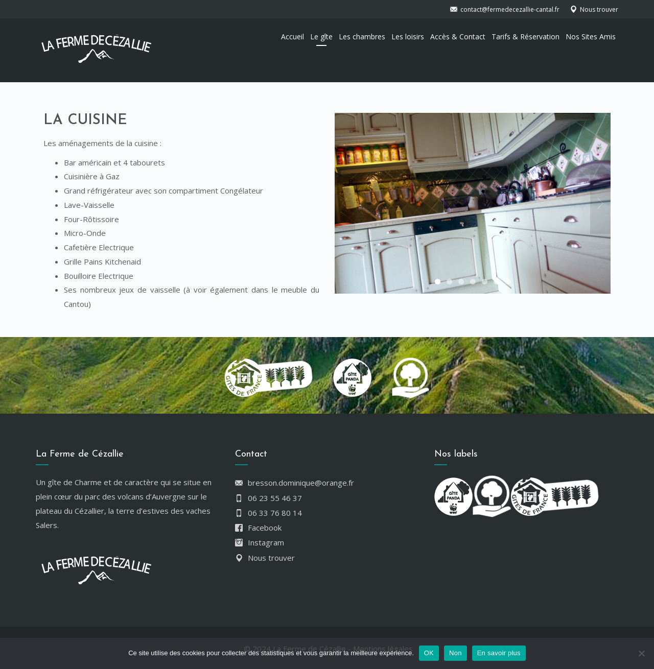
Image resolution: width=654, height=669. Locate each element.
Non (455, 653)
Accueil (292, 36)
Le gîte (321, 36)
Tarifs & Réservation (525, 36)
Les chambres (362, 36)
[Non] (641, 653)
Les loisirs (407, 36)
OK (429, 653)
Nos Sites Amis (591, 36)
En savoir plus (499, 653)
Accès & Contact (457, 36)
